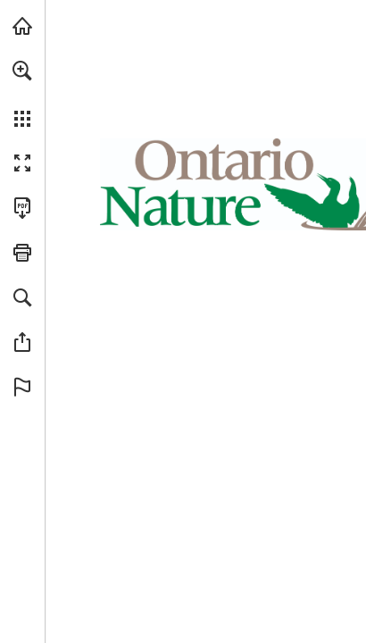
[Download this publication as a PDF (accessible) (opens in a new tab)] (22, 208)
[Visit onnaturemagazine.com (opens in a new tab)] (22, 26)
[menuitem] (22, 94)
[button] (22, 70)
